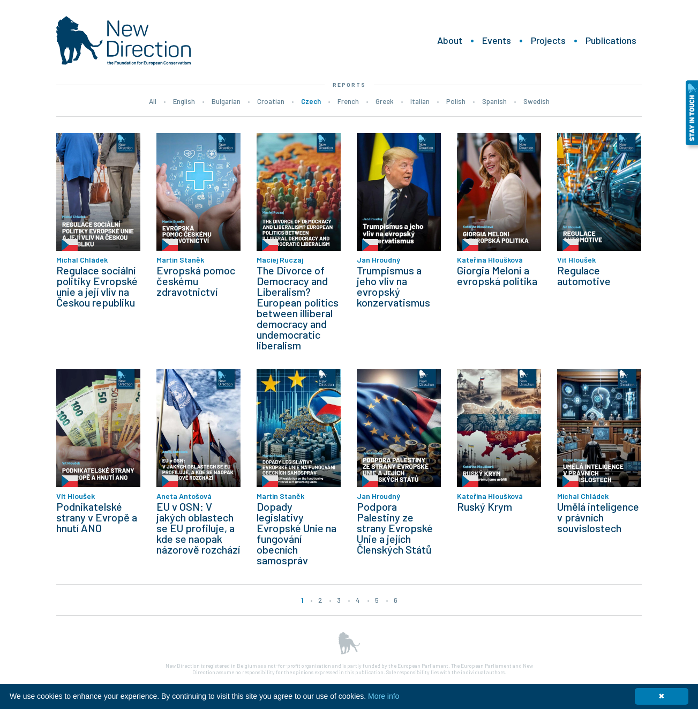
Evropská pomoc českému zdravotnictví (195, 281)
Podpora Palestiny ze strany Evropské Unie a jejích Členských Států (395, 528)
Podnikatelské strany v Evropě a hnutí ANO (96, 517)
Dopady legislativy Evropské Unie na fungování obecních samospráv (296, 533)
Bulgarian (226, 101)
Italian (420, 101)
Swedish (536, 101)
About (449, 40)
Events (496, 40)
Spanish (494, 101)
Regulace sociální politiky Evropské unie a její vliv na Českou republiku (97, 286)
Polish (456, 101)
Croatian (270, 101)
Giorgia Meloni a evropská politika (497, 275)
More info (383, 696)
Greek (385, 101)
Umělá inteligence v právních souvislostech (598, 517)
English (184, 101)
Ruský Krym (484, 506)
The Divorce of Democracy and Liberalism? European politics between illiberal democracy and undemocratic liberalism (298, 307)
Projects (548, 40)
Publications (611, 40)
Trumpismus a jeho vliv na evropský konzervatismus (393, 286)
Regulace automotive (584, 275)
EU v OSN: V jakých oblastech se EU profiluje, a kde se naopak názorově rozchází (198, 528)
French (348, 101)
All (152, 101)
